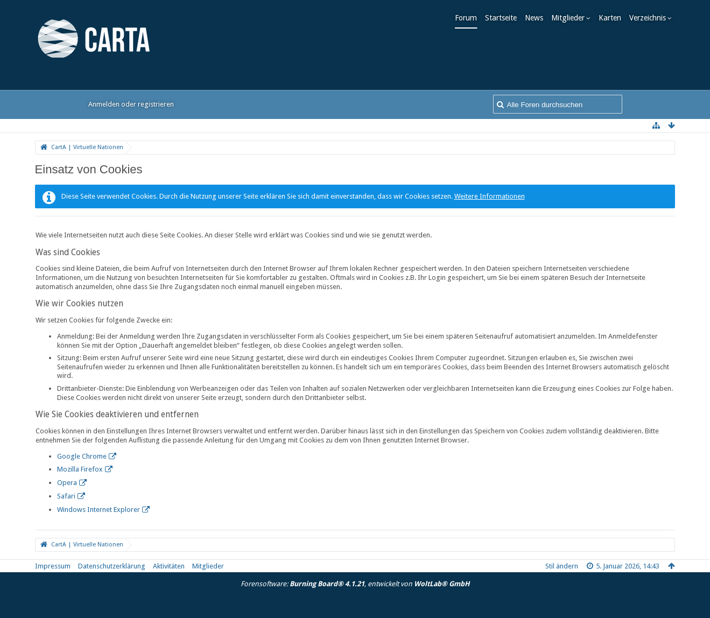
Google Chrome (82, 456)
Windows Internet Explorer (98, 509)
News (537, 17)
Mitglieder (571, 17)
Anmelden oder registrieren (131, 104)
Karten (613, 17)
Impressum (53, 566)
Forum (469, 17)
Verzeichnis (650, 17)
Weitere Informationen (489, 196)
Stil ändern (561, 566)
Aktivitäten (169, 566)
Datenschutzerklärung (111, 566)
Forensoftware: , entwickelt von (355, 584)
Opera (67, 483)
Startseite (504, 17)
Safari (66, 496)
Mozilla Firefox (80, 469)
